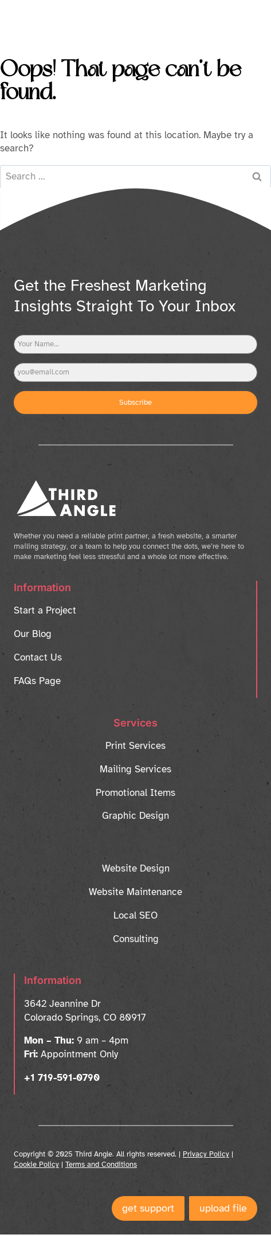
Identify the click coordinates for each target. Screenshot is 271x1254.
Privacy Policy (206, 1154)
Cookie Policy (36, 1164)
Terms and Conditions (101, 1164)
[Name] (135, 344)
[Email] (135, 372)
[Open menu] (238, 20)
